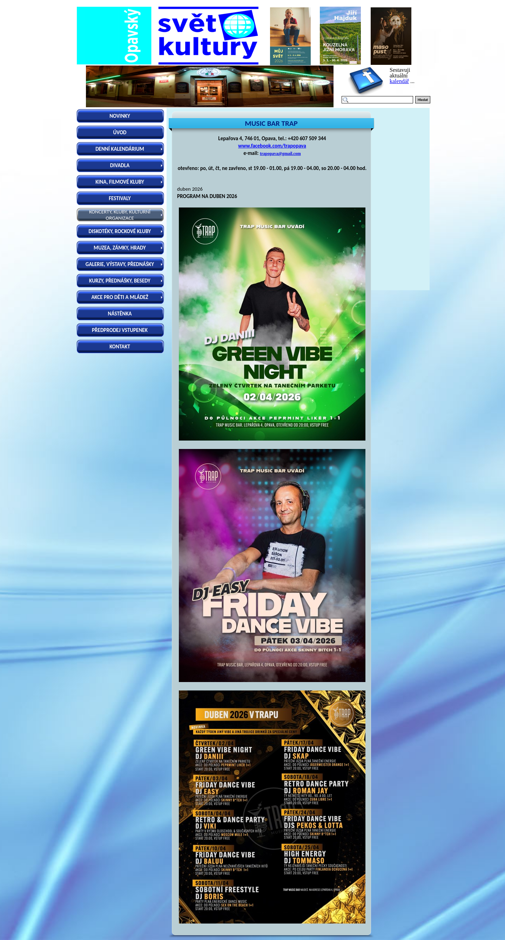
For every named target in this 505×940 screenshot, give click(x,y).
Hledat (423, 99)
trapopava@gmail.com (280, 153)
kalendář (399, 81)
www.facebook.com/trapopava (272, 146)
